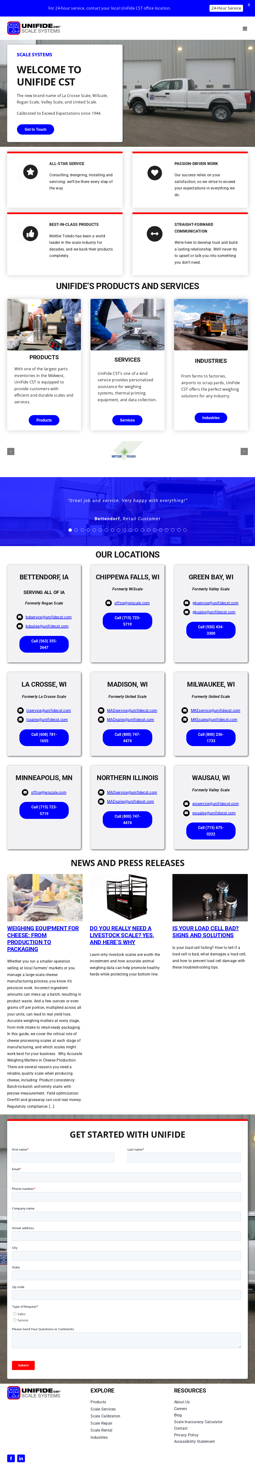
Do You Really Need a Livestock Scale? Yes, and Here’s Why (122, 935)
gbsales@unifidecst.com (214, 612)
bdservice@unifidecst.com (49, 617)
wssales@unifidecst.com (214, 813)
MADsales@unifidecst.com (130, 719)
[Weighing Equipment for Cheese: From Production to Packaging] (45, 897)
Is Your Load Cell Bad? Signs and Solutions (205, 932)
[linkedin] (21, 1458)
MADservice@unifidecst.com (132, 710)
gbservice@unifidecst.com (215, 603)
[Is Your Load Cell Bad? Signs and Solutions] (210, 897)
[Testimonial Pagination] (70, 530)
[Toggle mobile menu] (245, 28)
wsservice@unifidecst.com (215, 803)
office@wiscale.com (132, 603)
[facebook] (11, 1458)
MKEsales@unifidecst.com (214, 719)
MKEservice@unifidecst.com (215, 710)
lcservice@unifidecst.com (48, 710)
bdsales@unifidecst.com (47, 626)
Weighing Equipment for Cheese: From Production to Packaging (43, 938)
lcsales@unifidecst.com (47, 719)
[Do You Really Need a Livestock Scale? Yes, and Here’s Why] (127, 897)
